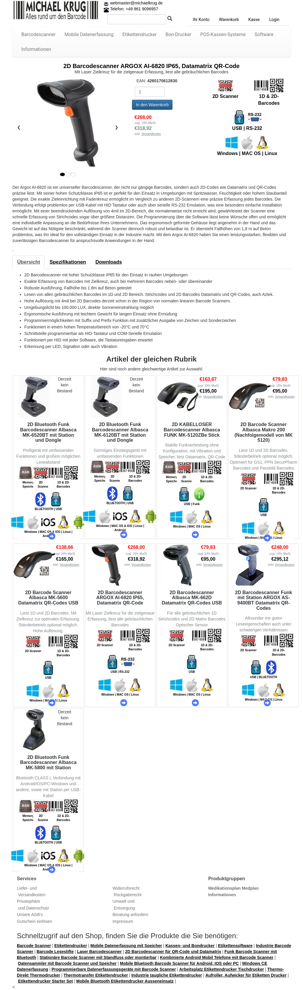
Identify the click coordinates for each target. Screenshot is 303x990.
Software (263, 34)
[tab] (28, 262)
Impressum (122, 921)
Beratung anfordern (130, 914)
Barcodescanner (38, 34)
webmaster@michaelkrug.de (136, 3)
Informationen (36, 49)
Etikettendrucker (139, 34)
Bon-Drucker (178, 34)
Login (274, 19)
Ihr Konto (201, 19)
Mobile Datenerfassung (89, 34)
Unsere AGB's (30, 914)
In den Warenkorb (152, 104)
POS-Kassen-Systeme (223, 34)
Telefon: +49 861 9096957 (131, 9)
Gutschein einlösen (34, 921)
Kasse (254, 19)
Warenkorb (229, 19)
